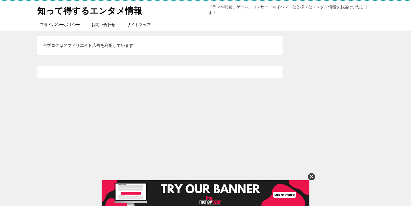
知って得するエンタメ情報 (89, 9)
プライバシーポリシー (60, 24)
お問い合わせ (103, 24)
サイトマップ (139, 24)
